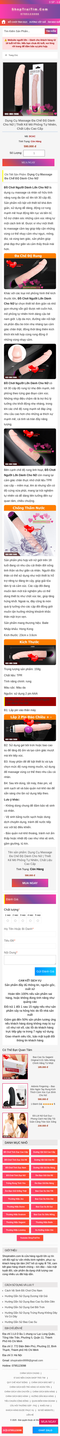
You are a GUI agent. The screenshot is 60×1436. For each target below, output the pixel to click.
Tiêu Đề (9, 940)
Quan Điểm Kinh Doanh (43, 1401)
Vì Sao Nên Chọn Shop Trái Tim (29, 1378)
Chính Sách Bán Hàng (43, 1392)
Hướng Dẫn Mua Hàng (42, 1396)
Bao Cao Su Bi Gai (44, 1207)
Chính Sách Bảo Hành (17, 1396)
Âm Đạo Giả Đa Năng (44, 1183)
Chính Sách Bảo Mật (41, 1382)
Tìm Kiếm (51, 31)
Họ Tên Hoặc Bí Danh (18, 928)
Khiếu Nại (44, 1406)
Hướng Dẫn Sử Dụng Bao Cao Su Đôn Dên (30, 1301)
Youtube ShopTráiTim (30, 1238)
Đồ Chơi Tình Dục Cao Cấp (16, 1152)
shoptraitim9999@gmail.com (27, 1360)
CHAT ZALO (45, 1430)
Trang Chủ (13, 55)
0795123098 (30, 14)
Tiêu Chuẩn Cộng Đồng (16, 1401)
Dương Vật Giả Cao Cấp (44, 1152)
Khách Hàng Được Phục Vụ (20, 1410)
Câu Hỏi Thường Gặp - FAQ (23, 1406)
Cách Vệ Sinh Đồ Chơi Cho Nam (23, 1290)
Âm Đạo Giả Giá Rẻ (44, 1175)
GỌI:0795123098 (12, 1430)
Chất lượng (12, 909)
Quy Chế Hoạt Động (17, 1382)
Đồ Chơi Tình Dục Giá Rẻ (15, 1160)
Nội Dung (10, 952)
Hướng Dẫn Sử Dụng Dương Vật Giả (26, 1296)
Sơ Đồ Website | (46, 1410)
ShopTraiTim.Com (30, 9)
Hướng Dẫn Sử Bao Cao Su (21, 1322)
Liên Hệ (30, 1415)
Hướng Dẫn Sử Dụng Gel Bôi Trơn (25, 1307)
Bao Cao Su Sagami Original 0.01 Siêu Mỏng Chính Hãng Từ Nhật (43, 1060)
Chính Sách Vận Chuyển (16, 1392)
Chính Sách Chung (30, 1373)
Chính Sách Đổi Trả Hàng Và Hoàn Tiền (30, 1387)
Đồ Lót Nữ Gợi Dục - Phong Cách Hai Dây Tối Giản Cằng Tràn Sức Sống (43, 1118)
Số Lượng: (16, 153)
